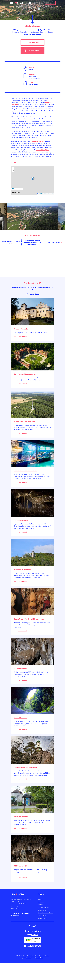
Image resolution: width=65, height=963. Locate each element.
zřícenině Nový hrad (42, 150)
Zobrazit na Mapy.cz (17, 188)
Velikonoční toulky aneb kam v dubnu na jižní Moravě (32, 242)
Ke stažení (41, 902)
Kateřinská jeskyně (21, 520)
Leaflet (39, 193)
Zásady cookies (42, 918)
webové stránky (33, 84)
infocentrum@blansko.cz (36, 78)
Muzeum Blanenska (21, 329)
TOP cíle (40, 899)
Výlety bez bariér (53, 242)
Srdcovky (51, 3)
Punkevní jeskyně (20, 668)
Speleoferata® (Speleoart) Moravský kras (29, 619)
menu (34, 3)
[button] (32, 178)
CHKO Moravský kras (21, 866)
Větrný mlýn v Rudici (21, 816)
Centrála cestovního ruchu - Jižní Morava (37, 955)
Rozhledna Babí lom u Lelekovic (25, 767)
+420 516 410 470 (34, 76)
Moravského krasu (37, 141)
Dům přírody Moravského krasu (25, 471)
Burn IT (28, 958)
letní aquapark (28, 119)
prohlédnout (22, 336)
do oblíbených (34, 50)
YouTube (26, 913)
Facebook (16, 913)
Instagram (16, 915)
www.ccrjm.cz (15, 908)
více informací (34, 42)
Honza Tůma (39, 958)
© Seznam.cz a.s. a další (48, 193)
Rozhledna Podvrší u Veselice (24, 421)
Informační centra (43, 907)
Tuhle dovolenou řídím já (11, 242)
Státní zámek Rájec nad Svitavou (26, 374)
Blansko (31, 69)
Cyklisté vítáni (42, 915)
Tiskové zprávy (42, 910)
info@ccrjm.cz (15, 906)
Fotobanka (41, 904)
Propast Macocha (20, 718)
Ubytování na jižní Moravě (45, 913)
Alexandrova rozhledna (22, 569)
